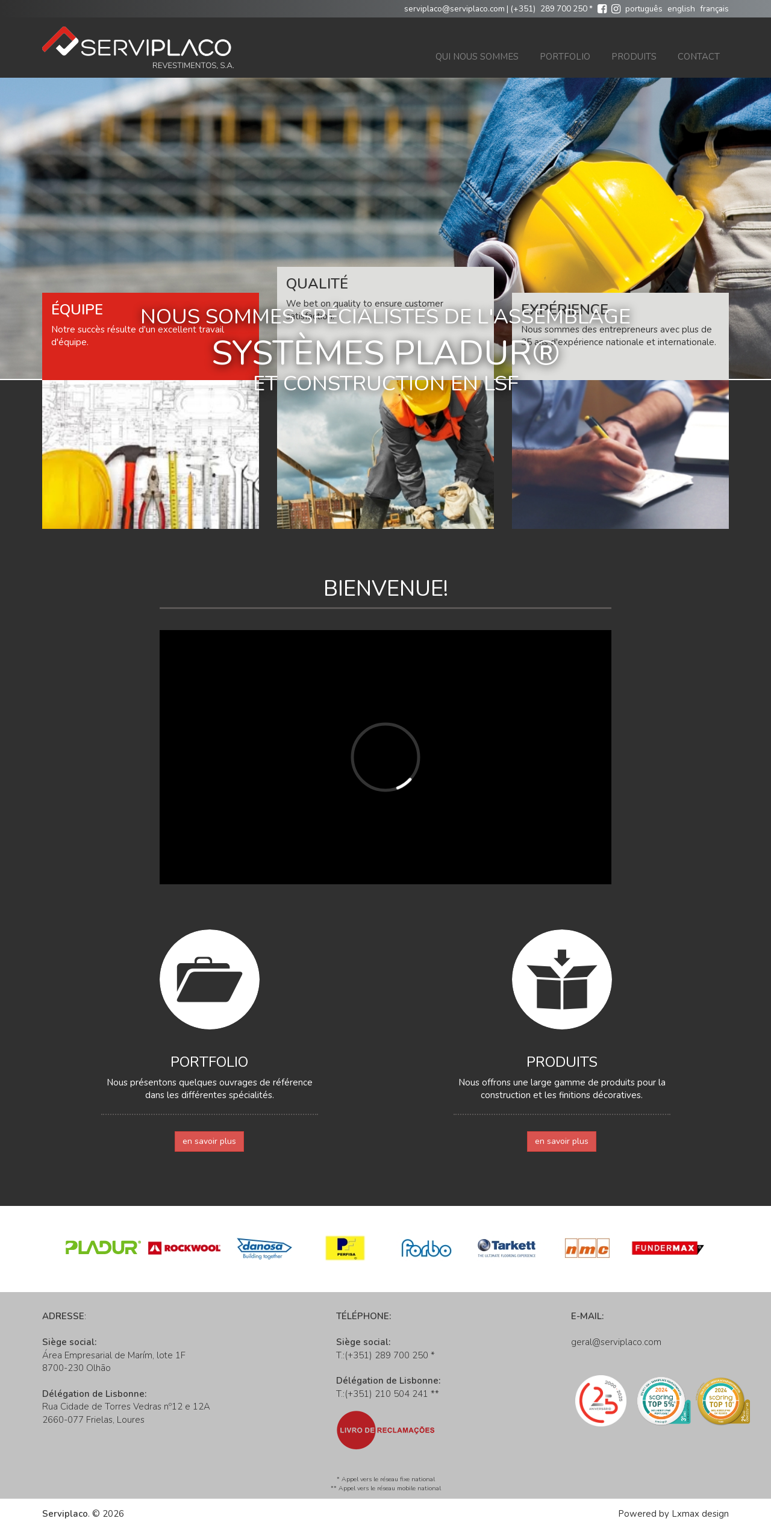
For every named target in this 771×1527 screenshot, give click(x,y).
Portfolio (565, 57)
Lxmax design (700, 1514)
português (644, 8)
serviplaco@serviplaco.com (454, 8)
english (681, 8)
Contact (699, 57)
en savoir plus (209, 1141)
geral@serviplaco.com (616, 1342)
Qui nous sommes (477, 57)
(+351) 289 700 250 (386, 1355)
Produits (634, 57)
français (714, 8)
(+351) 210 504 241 (386, 1394)
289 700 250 (563, 8)
